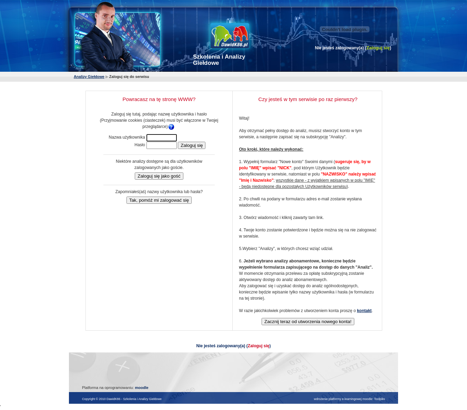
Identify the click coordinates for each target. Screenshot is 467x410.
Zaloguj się (378, 47)
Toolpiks (379, 399)
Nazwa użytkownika (127, 137)
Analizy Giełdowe (89, 76)
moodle (141, 388)
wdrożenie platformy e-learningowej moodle (343, 399)
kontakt (364, 310)
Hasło (139, 144)
